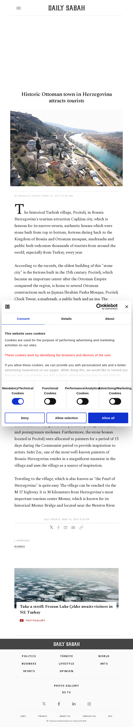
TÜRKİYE (66, 656)
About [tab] (109, 318)
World (103, 656)
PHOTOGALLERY (35, 620)
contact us (89, 716)
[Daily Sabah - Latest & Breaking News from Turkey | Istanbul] (66, 8)
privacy (42, 716)
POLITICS (29, 656)
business (19, 546)
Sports (29, 671)
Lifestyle (66, 663)
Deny (25, 418)
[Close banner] (126, 306)
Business (29, 663)
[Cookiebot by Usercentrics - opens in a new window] (99, 307)
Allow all (108, 418)
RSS (110, 716)
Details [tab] (66, 318)
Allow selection (66, 418)
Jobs (23, 716)
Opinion (66, 671)
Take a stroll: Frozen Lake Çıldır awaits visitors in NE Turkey (66, 609)
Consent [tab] (23, 318)
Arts (104, 663)
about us (65, 716)
